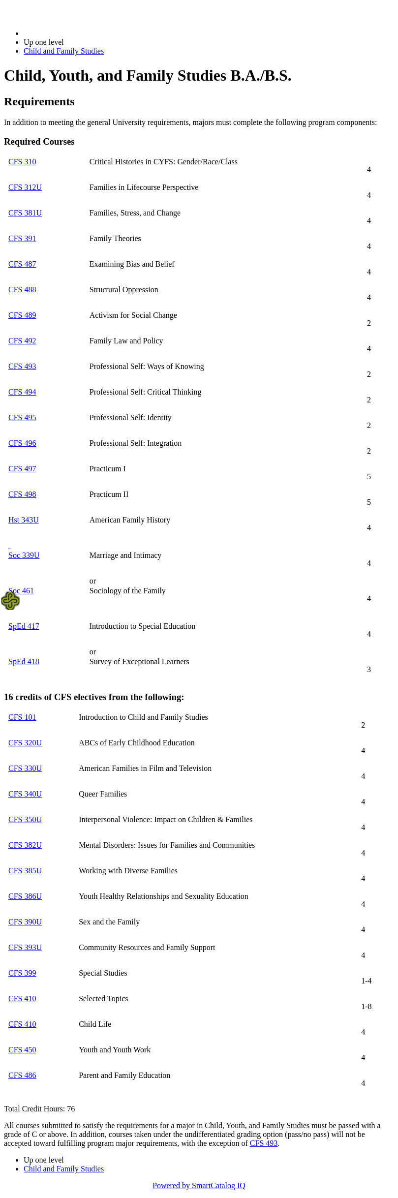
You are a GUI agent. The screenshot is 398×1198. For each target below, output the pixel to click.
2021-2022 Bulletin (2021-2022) (75, 33)
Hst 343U (23, 520)
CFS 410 (22, 998)
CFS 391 (22, 238)
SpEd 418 (23, 661)
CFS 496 (22, 443)
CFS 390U (25, 922)
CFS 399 (22, 973)
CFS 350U (25, 819)
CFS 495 (22, 417)
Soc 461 (21, 590)
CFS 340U (25, 794)
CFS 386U (25, 896)
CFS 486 (22, 1075)
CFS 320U (25, 742)
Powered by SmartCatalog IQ (199, 1185)
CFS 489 (22, 315)
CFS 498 (22, 494)
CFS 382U (25, 845)
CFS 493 (22, 366)
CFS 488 (22, 289)
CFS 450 (22, 1049)
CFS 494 (22, 392)
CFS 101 (22, 717)
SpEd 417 (23, 626)
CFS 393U (25, 947)
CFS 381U (25, 213)
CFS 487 (22, 264)
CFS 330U (25, 768)
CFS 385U (25, 870)
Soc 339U (24, 555)
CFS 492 (22, 341)
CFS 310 (22, 161)
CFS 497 (22, 468)
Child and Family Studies (64, 51)
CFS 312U (25, 187)
